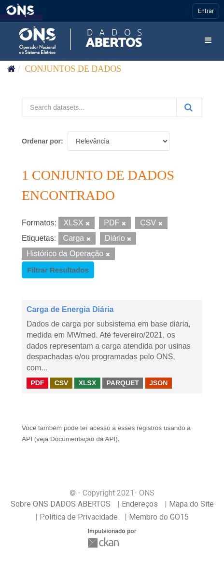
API (27, 439)
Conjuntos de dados (73, 69)
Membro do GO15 (159, 517)
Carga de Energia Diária (70, 309)
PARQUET (122, 383)
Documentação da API (82, 439)
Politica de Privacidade (79, 517)
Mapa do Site (191, 504)
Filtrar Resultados (58, 270)
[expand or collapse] (208, 40)
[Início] (11, 69)
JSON (158, 383)
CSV (62, 383)
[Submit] (189, 107)
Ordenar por (41, 141)
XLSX (88, 383)
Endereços (140, 504)
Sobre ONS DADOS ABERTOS (61, 504)
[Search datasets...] (99, 107)
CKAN (104, 542)
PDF (37, 383)
